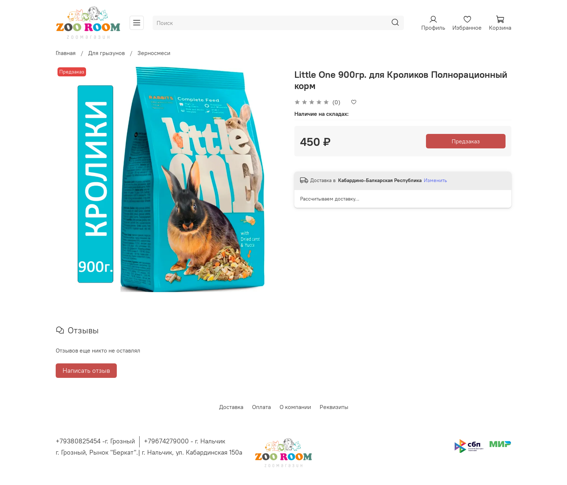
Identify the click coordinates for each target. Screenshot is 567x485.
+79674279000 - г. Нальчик (184, 441)
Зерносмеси (153, 52)
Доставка (231, 406)
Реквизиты (334, 406)
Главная (66, 52)
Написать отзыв (86, 370)
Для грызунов (106, 52)
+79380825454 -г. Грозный (95, 441)
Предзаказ (466, 141)
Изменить (435, 180)
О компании (295, 406)
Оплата (261, 406)
